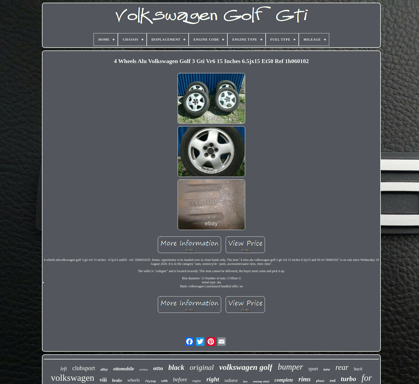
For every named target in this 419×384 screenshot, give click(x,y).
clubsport (83, 368)
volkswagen (72, 378)
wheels (133, 380)
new (326, 369)
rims (304, 379)
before (180, 379)
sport (313, 368)
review (143, 369)
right (212, 379)
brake (117, 380)
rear (341, 367)
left (63, 368)
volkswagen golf (245, 367)
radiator (231, 380)
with (164, 381)
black (176, 367)
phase (320, 381)
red (332, 380)
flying (150, 381)
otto (158, 368)
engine (196, 381)
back (358, 368)
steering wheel (261, 381)
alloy (104, 369)
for (367, 378)
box (245, 381)
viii (103, 380)
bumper (290, 366)
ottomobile (123, 368)
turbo (348, 379)
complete (283, 380)
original (202, 367)
